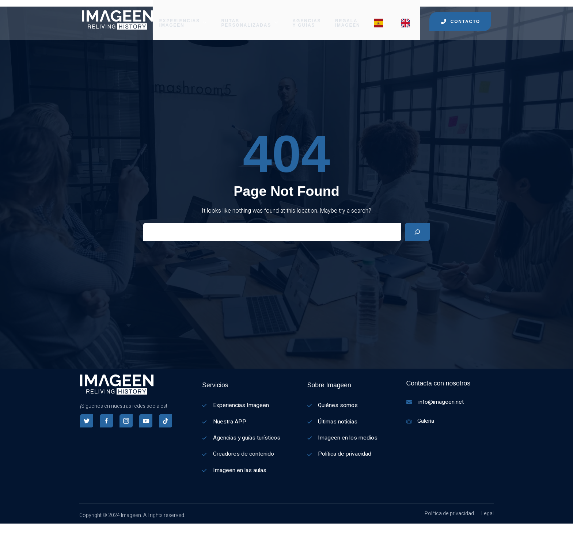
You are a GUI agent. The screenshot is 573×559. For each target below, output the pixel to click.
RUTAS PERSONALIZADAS (249, 16)
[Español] (3, 544)
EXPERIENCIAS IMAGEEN (182, 16)
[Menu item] (381, 16)
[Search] (417, 234)
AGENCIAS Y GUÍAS (307, 16)
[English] (3, 554)
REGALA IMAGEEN (348, 16)
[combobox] (3, 545)
